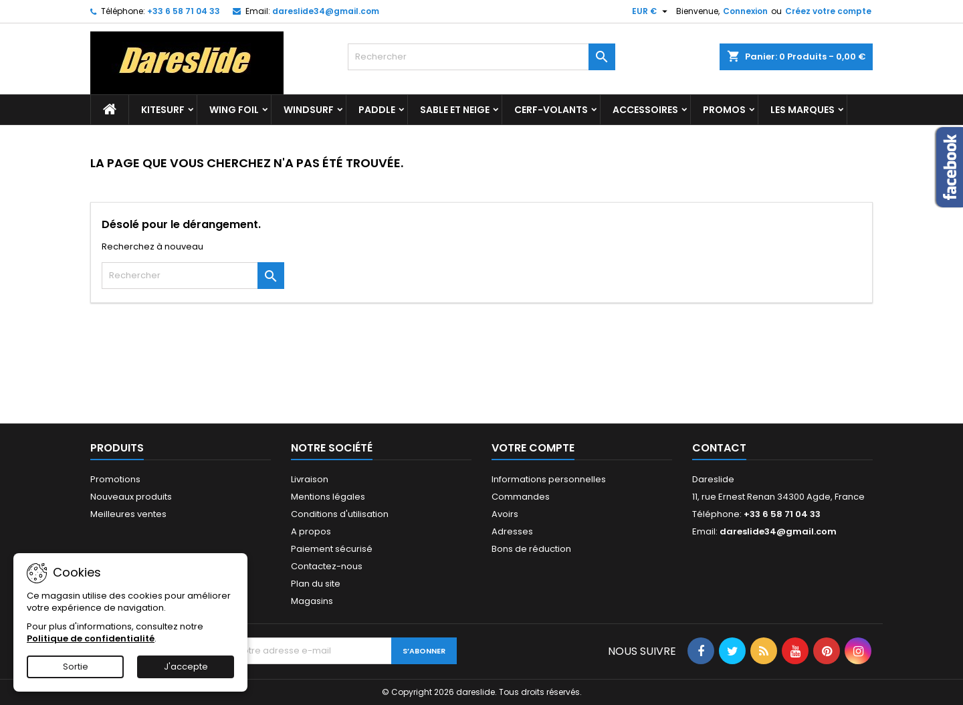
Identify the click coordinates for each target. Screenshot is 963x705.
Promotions (115, 479)
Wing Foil (234, 109)
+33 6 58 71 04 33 (183, 11)
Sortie (75, 666)
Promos (724, 109)
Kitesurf (163, 109)
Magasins (312, 601)
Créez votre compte (828, 11)
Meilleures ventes (128, 514)
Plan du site (315, 583)
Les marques (802, 109)
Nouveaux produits (131, 496)
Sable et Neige (455, 109)
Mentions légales (328, 496)
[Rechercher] (481, 56)
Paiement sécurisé (331, 548)
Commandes (521, 496)
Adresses (512, 531)
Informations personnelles (549, 479)
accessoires (645, 109)
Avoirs (505, 514)
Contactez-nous (326, 566)
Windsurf (309, 109)
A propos (311, 531)
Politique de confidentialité (90, 638)
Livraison (309, 479)
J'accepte (186, 666)
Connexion (745, 11)
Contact (719, 448)
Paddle (376, 109)
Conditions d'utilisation (340, 514)
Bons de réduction (531, 548)
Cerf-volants (551, 109)
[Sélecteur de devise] (651, 11)
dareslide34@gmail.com (325, 11)
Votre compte (533, 448)
